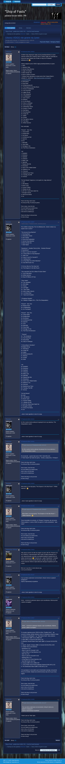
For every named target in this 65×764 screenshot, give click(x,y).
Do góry (7, 740)
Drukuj (58, 47)
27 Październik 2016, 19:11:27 (27, 574)
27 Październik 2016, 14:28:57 (27, 221)
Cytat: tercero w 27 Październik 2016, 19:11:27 (35, 703)
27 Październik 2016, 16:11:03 (27, 505)
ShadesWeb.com (15, 762)
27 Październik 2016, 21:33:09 (27, 699)
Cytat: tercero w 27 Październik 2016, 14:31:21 (35, 445)
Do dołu (7, 47)
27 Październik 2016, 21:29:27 (27, 617)
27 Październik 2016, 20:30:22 (27, 597)
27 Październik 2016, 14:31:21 (27, 419)
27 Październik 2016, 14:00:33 (27, 51)
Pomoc (46, 760)
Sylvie (27, 34)
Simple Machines (15, 760)
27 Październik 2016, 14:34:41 (27, 441)
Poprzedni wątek (44, 41)
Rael (7, 597)
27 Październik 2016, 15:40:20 (27, 483)
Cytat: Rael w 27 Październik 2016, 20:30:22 (34, 621)
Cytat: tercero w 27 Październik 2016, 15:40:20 (35, 509)
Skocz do (37, 750)
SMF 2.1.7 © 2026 (7, 760)
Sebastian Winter (11, 549)
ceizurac (8, 52)
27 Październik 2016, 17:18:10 (27, 549)
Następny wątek (55, 41)
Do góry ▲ (59, 760)
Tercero (8, 222)
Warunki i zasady (52, 760)
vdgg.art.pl (43, 22)
